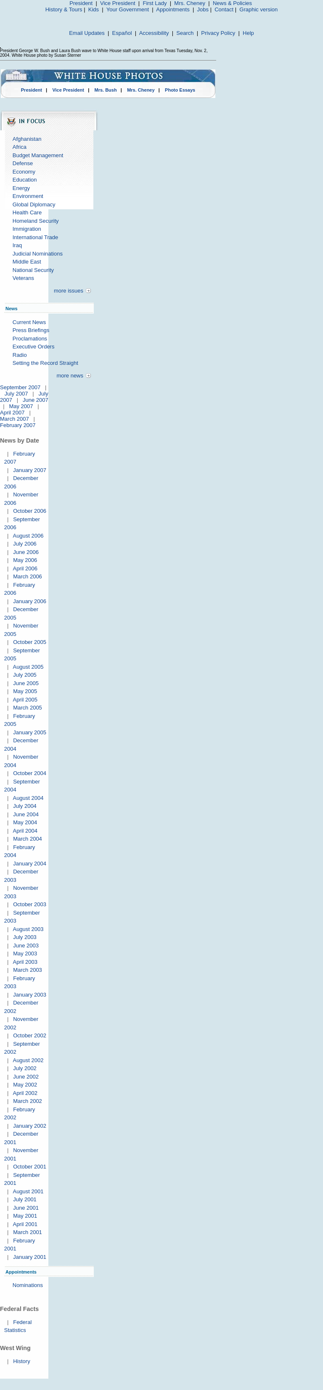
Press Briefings (31, 330)
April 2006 (25, 568)
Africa (19, 147)
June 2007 (35, 400)
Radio (20, 355)
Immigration (27, 229)
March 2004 (27, 839)
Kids (93, 9)
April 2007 (12, 412)
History (21, 1361)
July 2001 (25, 1199)
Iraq (17, 245)
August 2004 (28, 798)
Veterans (23, 278)
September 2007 (20, 387)
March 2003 (27, 970)
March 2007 (14, 419)
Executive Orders (34, 346)
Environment (28, 196)
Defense (23, 163)
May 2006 (25, 560)
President (81, 3)
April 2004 (25, 831)
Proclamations (30, 338)
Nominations (28, 1285)
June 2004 (26, 814)
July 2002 (25, 1068)
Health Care (27, 212)
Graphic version (258, 9)
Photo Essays (180, 89)
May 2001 (25, 1216)
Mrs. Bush (106, 89)
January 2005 (29, 732)
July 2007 (16, 393)
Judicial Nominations (38, 254)
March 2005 (27, 707)
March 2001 (27, 1232)
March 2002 (27, 1101)
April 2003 (25, 962)
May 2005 (25, 691)
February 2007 (18, 425)
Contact (223, 9)
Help (248, 33)
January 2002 (29, 1126)
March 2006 (27, 576)
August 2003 (28, 929)
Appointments (173, 9)
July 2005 (25, 675)
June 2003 (26, 945)
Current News (29, 322)
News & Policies (232, 3)
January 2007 (29, 470)
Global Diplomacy (34, 204)
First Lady (155, 3)
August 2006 (28, 536)
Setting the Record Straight (45, 363)
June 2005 (26, 683)
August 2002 (28, 1060)
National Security (33, 270)
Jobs (203, 9)
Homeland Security (36, 221)
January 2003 (29, 995)
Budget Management (38, 155)
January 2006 (29, 601)
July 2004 (25, 806)
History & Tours (63, 9)
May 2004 (25, 822)
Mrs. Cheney (189, 3)
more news (69, 375)
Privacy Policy (218, 33)
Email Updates (87, 33)
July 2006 (25, 544)
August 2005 (28, 667)
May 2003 (25, 953)
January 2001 (29, 1257)
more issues (68, 290)
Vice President (117, 3)
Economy (24, 172)
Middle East (27, 261)
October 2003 (29, 904)
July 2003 (25, 937)
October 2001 (29, 1166)
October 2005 (29, 642)
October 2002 (29, 1035)
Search (184, 33)
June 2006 (26, 552)
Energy (21, 188)
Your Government (127, 9)
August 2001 (28, 1191)
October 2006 (29, 511)
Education (25, 180)
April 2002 (25, 1093)
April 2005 (25, 699)
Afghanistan (27, 139)
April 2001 (25, 1224)
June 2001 (26, 1208)
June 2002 (26, 1076)
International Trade (35, 237)
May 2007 (21, 406)
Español (122, 33)
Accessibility (154, 33)
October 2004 (29, 773)
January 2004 (29, 863)
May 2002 (25, 1084)
